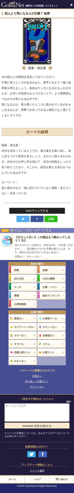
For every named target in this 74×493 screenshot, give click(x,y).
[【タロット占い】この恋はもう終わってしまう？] (37, 245)
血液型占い (49, 335)
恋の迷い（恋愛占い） (37, 381)
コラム (46, 344)
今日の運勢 (49, 278)
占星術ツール (50, 318)
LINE (51, 219)
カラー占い (20, 335)
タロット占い (33, 256)
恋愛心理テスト (22, 352)
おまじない (20, 361)
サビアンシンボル (23, 327)
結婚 (45, 270)
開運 (16, 295)
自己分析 (19, 278)
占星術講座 (20, 304)
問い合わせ (62, 479)
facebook (37, 219)
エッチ (17, 287)
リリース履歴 (37, 470)
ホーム (12, 479)
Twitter (23, 219)
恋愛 (16, 270)
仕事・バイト (50, 287)
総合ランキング (51, 295)
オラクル (19, 344)
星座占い (19, 318)
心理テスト (49, 352)
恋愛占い (19, 256)
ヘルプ (37, 479)
